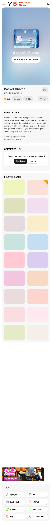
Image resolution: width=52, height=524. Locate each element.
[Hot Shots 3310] (37, 205)
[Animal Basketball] (37, 187)
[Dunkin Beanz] (14, 314)
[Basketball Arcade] (14, 296)
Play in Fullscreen (26, 59)
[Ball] (37, 494)
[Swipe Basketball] (37, 278)
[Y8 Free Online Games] (12, 4)
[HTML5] (37, 502)
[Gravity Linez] (14, 332)
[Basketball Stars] (37, 332)
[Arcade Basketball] (37, 296)
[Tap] (14, 516)
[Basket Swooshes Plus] (37, 242)
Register (20, 161)
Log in (33, 161)
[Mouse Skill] (37, 509)
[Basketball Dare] (37, 260)
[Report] (43, 98)
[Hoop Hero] (37, 224)
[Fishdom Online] (14, 224)
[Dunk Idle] (14, 260)
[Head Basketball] (14, 187)
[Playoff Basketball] (14, 242)
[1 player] (14, 494)
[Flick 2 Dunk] (37, 314)
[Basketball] (14, 502)
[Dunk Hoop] (14, 205)
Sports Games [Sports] (19, 136)
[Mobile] (14, 509)
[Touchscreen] (37, 516)
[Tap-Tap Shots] (14, 278)
